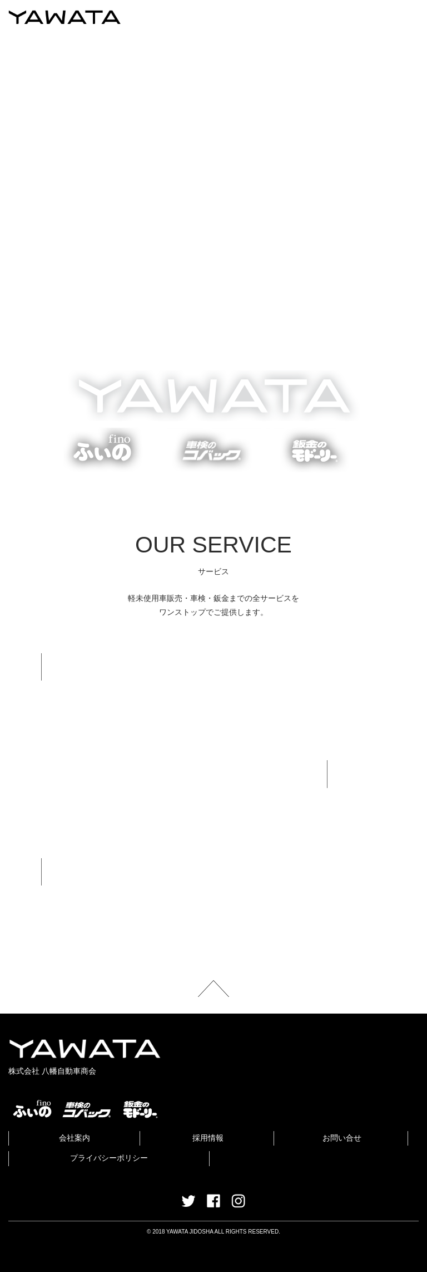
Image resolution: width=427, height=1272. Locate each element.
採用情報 (208, 1137)
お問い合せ (341, 1137)
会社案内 (74, 1137)
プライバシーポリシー (109, 1157)
